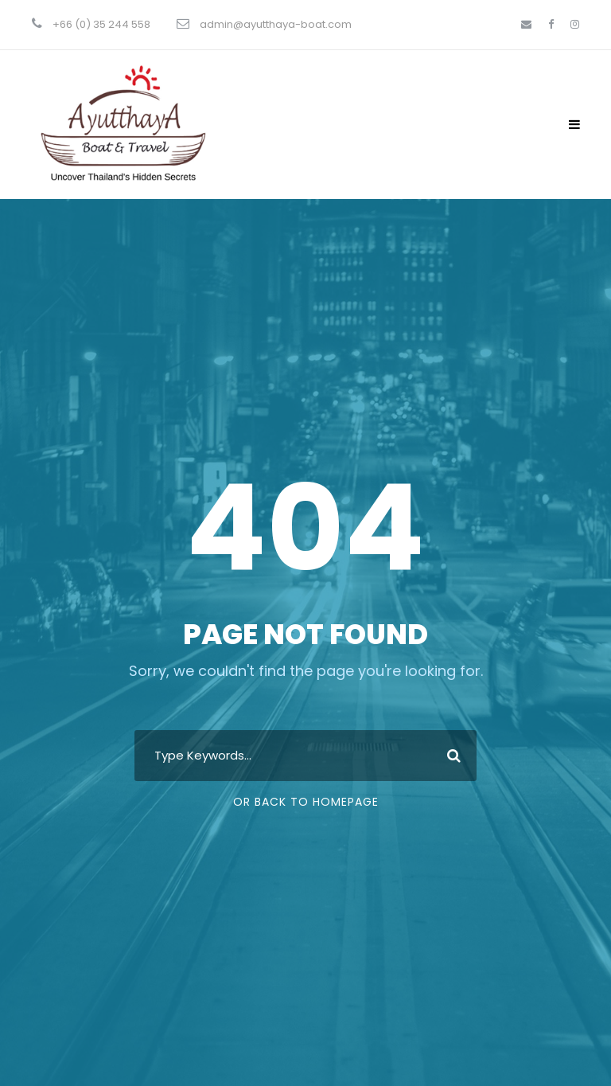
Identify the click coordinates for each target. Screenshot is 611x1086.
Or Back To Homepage (306, 802)
